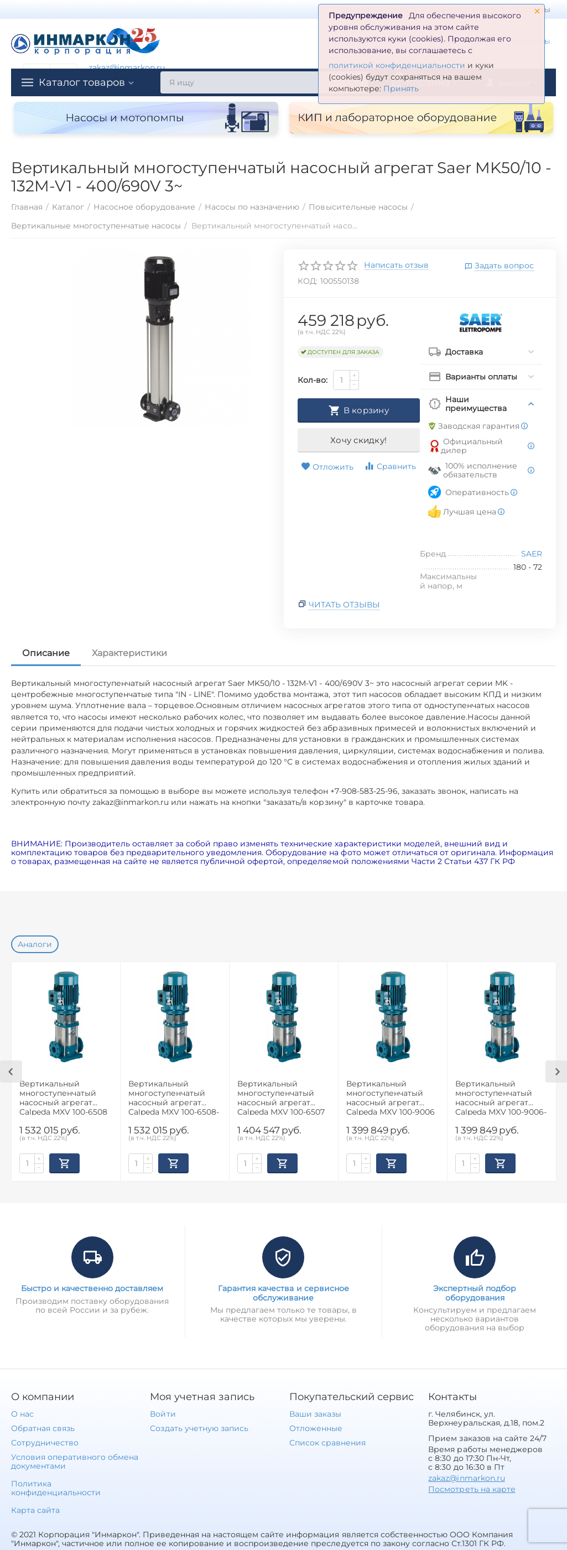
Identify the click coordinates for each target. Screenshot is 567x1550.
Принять (401, 88)
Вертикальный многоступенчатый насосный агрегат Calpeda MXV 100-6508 (63, 1097)
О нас (22, 1414)
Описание (46, 653)
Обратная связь (43, 1428)
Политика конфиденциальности (56, 1488)
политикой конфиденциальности (397, 65)
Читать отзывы (344, 605)
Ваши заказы (315, 1414)
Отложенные (315, 1428)
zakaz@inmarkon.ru (127, 67)
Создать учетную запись (199, 1428)
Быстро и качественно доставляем (92, 1288)
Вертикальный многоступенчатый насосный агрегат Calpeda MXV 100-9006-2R (501, 1097)
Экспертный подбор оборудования (474, 1292)
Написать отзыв (396, 265)
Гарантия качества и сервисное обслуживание (283, 1292)
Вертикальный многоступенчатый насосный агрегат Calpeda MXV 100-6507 (281, 1097)
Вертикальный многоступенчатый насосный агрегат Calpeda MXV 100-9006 (390, 1097)
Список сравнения (327, 1443)
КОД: (308, 281)
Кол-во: (312, 380)
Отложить (327, 467)
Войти (162, 1414)
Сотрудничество (45, 1443)
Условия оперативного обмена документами (74, 1461)
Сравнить (390, 466)
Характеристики (129, 653)
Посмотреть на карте (471, 1489)
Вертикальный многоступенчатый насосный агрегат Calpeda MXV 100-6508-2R (173, 1097)
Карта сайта (35, 1510)
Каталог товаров (82, 82)
